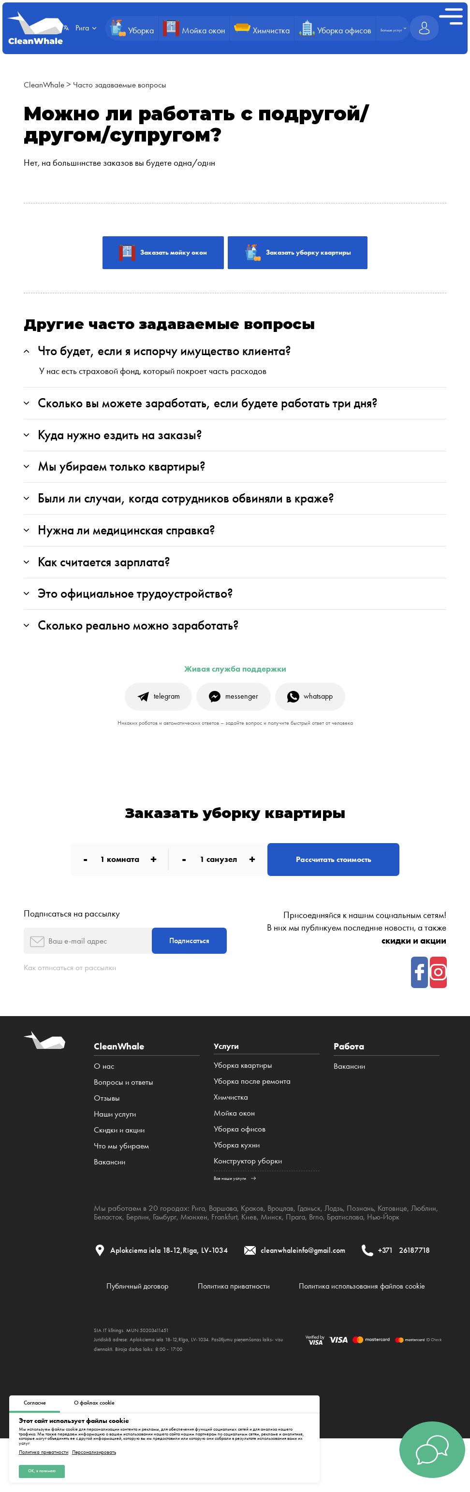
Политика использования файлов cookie (360, 1333)
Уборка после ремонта (252, 1108)
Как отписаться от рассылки (75, 994)
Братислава (389, 1244)
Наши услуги (115, 1140)
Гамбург (200, 1244)
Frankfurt (263, 1244)
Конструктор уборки (248, 1188)
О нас (104, 1092)
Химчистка (231, 1124)
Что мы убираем (121, 1172)
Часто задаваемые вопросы (129, 84)
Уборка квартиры (243, 1092)
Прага (336, 1244)
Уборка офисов (239, 1156)
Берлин (171, 1244)
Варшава (225, 1235)
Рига (198, 1235)
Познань (372, 1235)
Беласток (140, 1244)
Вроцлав (287, 1235)
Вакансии (109, 1188)
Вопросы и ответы (123, 1108)
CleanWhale (46, 84)
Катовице (405, 1235)
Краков (256, 1235)
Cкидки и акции (119, 1156)
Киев (288, 1244)
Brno (358, 1244)
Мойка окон (234, 1140)
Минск (311, 1244)
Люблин (107, 1244)
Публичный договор (127, 1333)
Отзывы (107, 1124)
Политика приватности (43, 1451)
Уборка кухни (237, 1172)
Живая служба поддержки (235, 685)
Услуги (227, 1072)
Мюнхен (231, 1244)
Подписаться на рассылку (72, 936)
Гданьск (317, 1235)
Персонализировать (94, 1451)
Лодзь (344, 1235)
